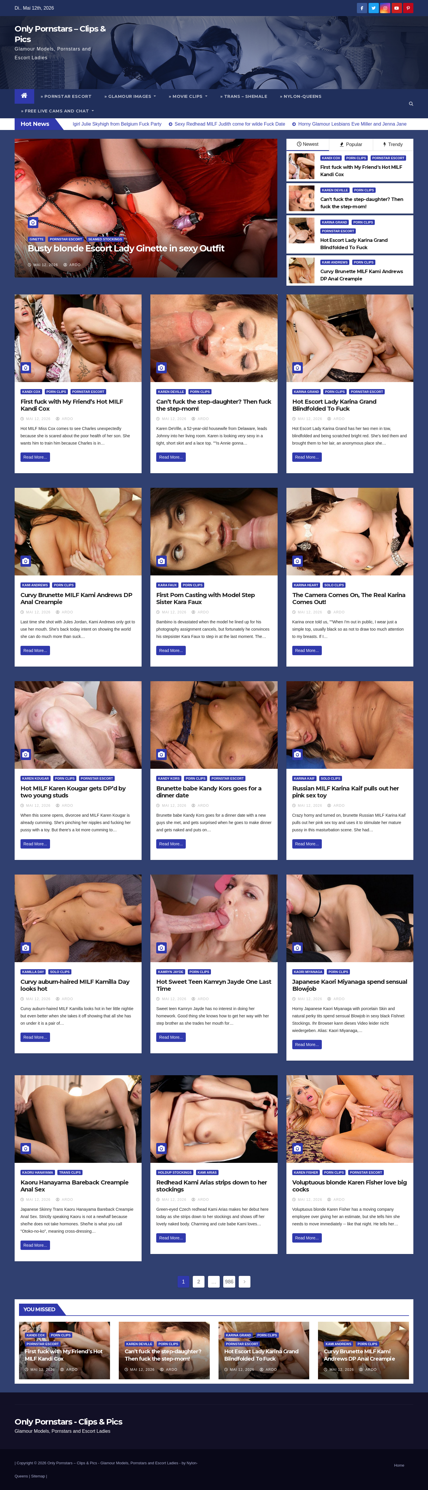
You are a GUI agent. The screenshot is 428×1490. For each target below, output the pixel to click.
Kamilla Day (33, 972)
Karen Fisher (306, 1172)
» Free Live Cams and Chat (57, 111)
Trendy (393, 144)
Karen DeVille (335, 190)
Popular (351, 144)
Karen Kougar (35, 778)
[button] (411, 103)
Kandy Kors (169, 778)
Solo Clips (334, 585)
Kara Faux (167, 585)
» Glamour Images (130, 96)
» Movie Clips (188, 96)
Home (399, 1465)
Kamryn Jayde (170, 972)
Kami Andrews (335, 262)
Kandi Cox (331, 158)
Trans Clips (69, 1172)
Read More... (35, 457)
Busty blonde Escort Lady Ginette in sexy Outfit (126, 248)
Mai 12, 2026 (46, 265)
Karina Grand (334, 222)
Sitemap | (39, 1476)
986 (229, 1282)
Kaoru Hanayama (37, 1172)
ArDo (72, 265)
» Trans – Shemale (243, 96)
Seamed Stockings (105, 239)
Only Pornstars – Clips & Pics (72, 1463)
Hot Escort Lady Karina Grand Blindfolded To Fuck (334, 405)
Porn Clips (356, 158)
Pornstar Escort (66, 239)
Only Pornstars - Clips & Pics (68, 1422)
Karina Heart (306, 585)
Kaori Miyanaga (308, 972)
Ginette (37, 239)
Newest (307, 144)
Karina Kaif (304, 778)
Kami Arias (207, 1172)
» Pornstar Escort (66, 96)
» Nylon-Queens (301, 96)
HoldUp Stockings (175, 1172)
